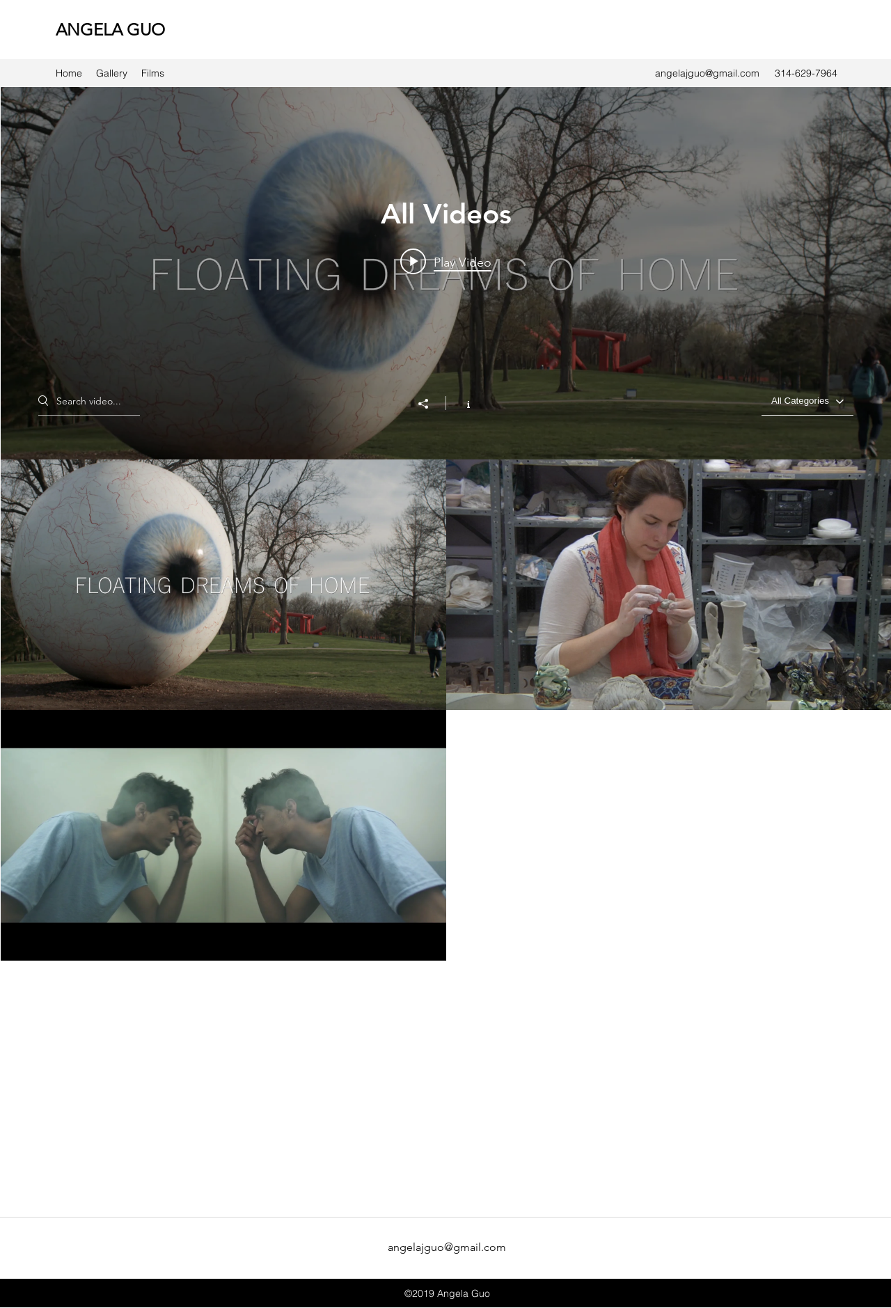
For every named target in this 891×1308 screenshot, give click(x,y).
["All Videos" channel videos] (446, 835)
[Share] (430, 404)
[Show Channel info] (461, 403)
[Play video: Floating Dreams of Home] (445, 262)
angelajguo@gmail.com (707, 73)
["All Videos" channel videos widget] (446, 649)
